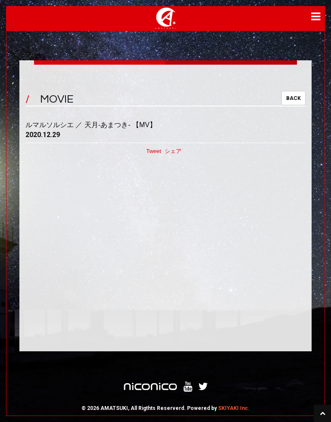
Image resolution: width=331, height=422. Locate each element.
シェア (173, 151)
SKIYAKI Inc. (234, 408)
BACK (293, 98)
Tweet (153, 151)
